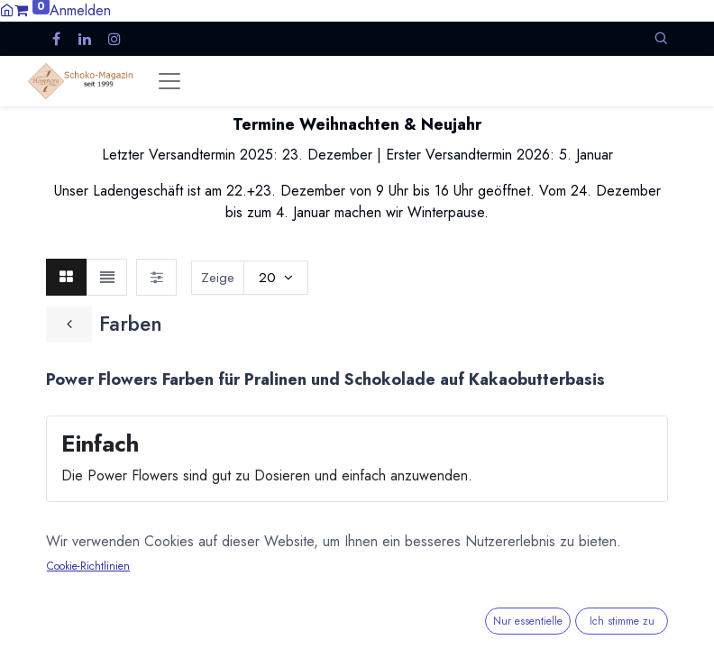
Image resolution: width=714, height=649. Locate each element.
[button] (661, 38)
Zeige (217, 278)
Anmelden (80, 10)
